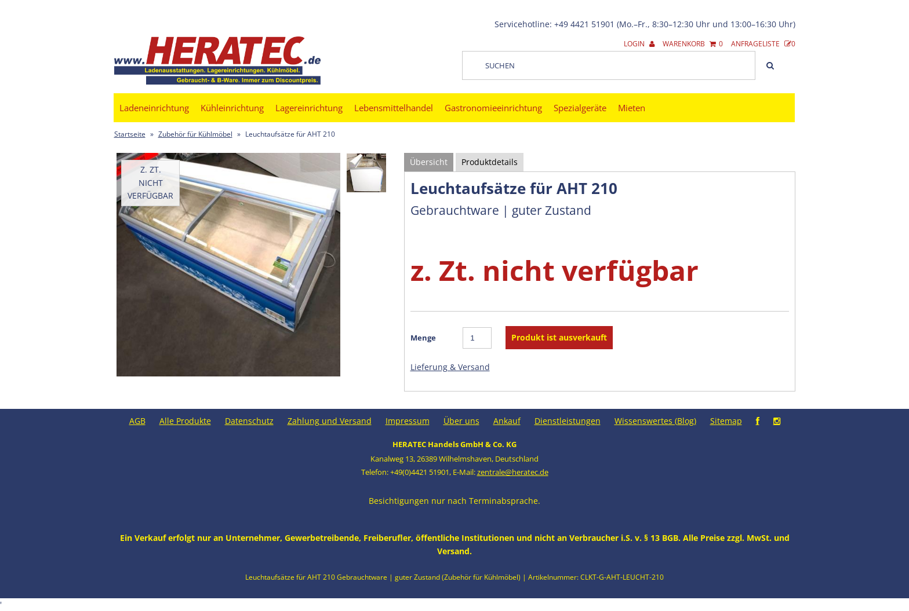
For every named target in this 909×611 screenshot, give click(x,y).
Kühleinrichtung (232, 108)
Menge (423, 337)
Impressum (408, 420)
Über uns (461, 420)
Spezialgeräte (580, 108)
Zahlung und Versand (330, 420)
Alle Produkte (185, 420)
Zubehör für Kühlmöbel (195, 134)
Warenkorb (693, 44)
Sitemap (726, 420)
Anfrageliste (763, 44)
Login (639, 44)
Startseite (130, 134)
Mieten (631, 108)
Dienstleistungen (568, 420)
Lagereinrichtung (309, 108)
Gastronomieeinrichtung (493, 108)
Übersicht (429, 161)
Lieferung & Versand (450, 366)
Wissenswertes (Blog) (655, 420)
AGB (137, 420)
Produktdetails (489, 161)
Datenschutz (249, 420)
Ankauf (507, 420)
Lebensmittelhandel (393, 108)
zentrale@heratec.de (512, 472)
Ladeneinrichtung (154, 108)
